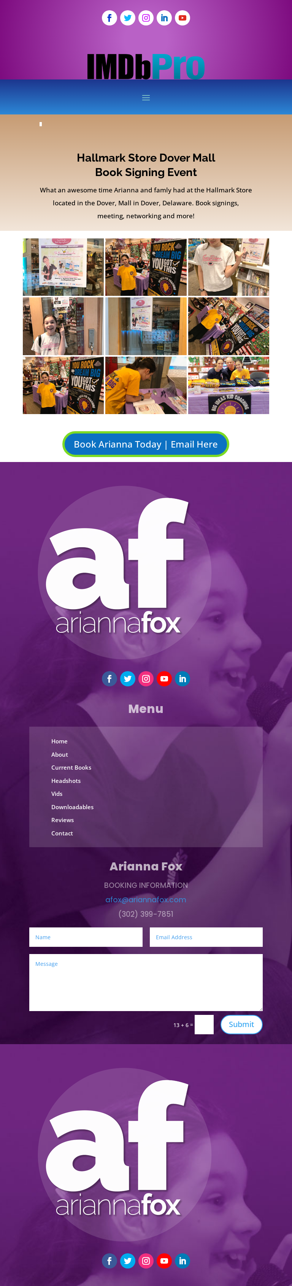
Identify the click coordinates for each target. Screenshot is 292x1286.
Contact (62, 833)
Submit (241, 1024)
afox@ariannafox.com (145, 900)
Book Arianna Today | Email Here (146, 444)
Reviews (62, 820)
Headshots (66, 780)
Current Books (71, 767)
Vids (56, 793)
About (59, 754)
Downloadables (72, 807)
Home (59, 741)
